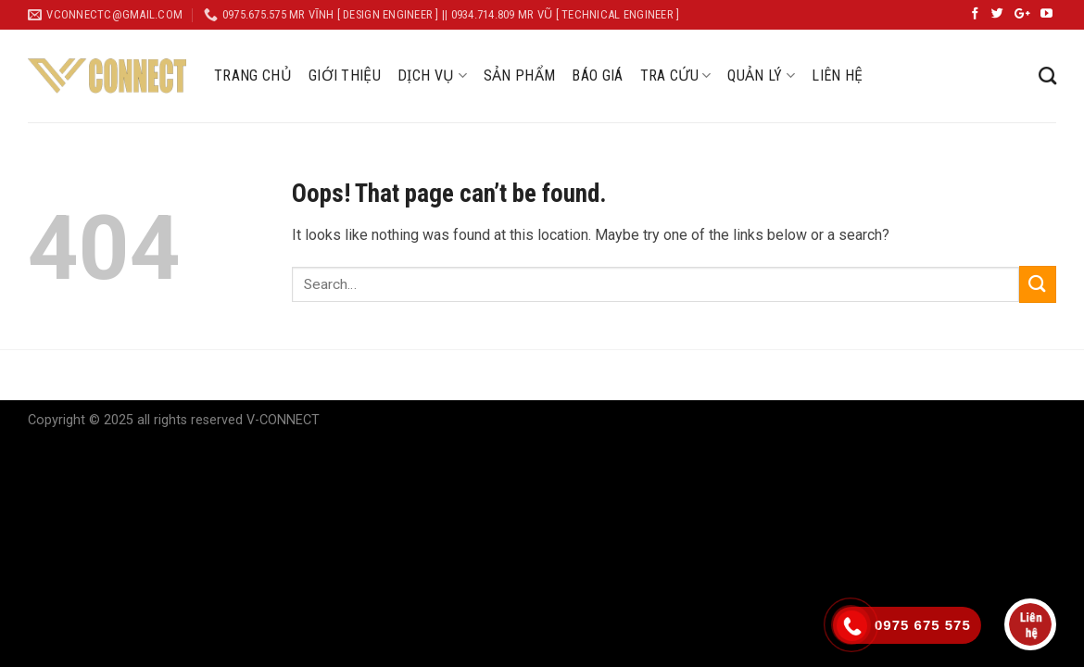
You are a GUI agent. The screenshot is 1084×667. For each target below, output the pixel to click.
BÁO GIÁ (597, 75)
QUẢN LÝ (761, 76)
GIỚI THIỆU (345, 75)
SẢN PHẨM (520, 75)
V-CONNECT (283, 420)
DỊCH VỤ (432, 76)
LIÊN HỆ (837, 75)
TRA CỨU (676, 76)
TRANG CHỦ (253, 75)
